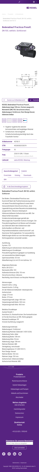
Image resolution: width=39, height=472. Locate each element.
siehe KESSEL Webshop (22, 160)
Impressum (19, 417)
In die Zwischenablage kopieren (17, 186)
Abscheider (19, 397)
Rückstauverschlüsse (19, 381)
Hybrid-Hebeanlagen (19, 385)
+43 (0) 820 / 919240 (19, 431)
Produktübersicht (19, 377)
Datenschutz (19, 413)
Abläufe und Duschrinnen (19, 393)
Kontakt (19, 2)
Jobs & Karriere (19, 405)
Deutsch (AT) (35, 2)
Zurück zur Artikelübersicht (16, 100)
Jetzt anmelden (19, 448)
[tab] (11, 171)
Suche (8, 2)
